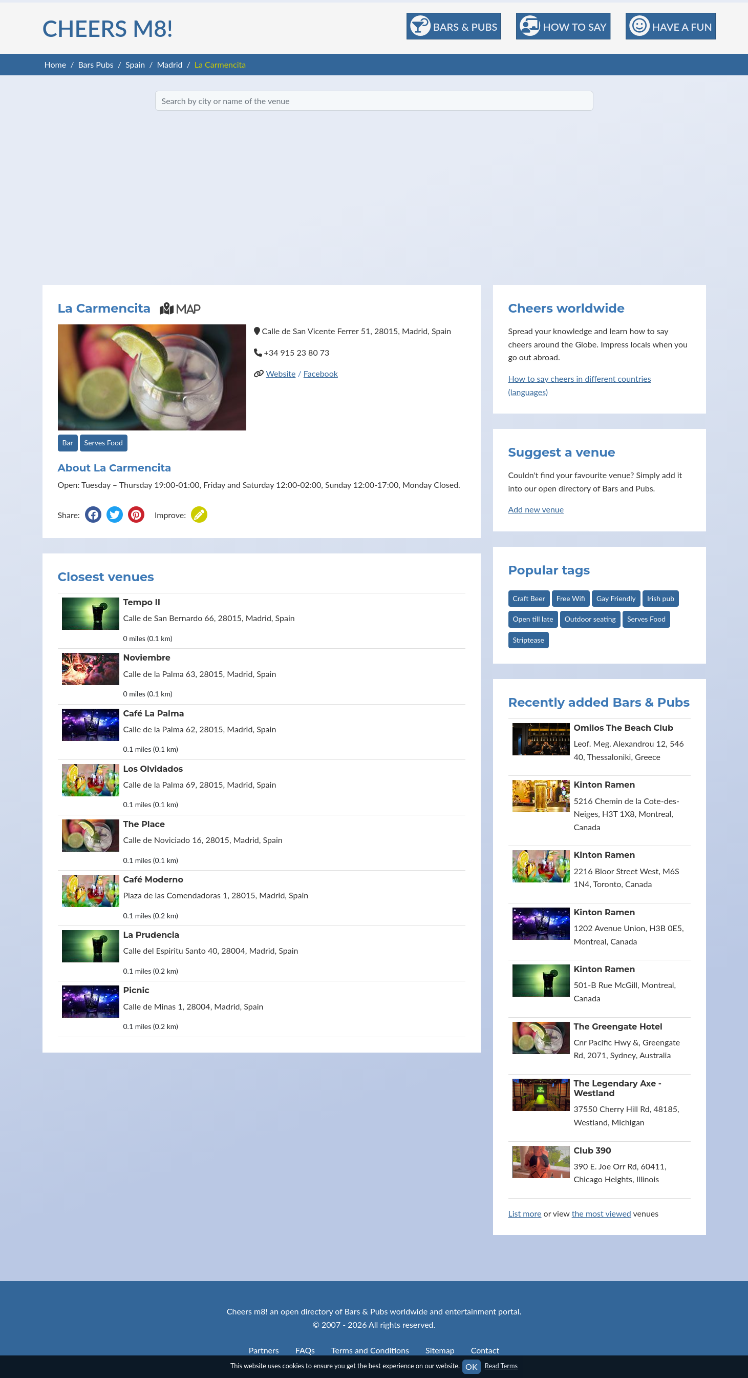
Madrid (169, 64)
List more (525, 1213)
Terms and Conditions (370, 1350)
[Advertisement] (374, 198)
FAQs (305, 1350)
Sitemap (440, 1350)
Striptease (528, 639)
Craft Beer (529, 598)
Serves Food (103, 442)
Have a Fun (670, 25)
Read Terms (501, 1366)
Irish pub (660, 598)
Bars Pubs (95, 64)
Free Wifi (571, 598)
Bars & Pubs (453, 25)
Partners (264, 1350)
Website (280, 373)
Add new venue (536, 509)
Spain (135, 64)
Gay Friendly (616, 598)
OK (471, 1366)
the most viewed (601, 1213)
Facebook (321, 373)
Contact (485, 1350)
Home (56, 64)
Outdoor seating (590, 618)
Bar (67, 442)
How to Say (563, 25)
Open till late (533, 618)
